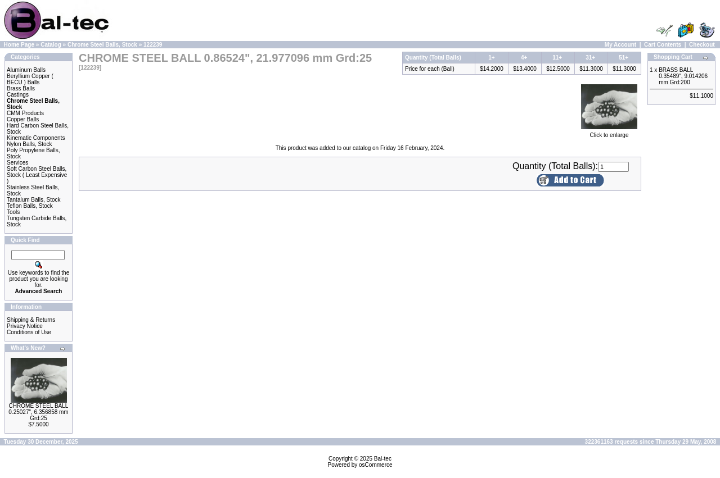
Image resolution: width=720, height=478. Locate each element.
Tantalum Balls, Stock (34, 200)
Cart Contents (662, 45)
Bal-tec (383, 459)
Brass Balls (21, 88)
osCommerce (375, 465)
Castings (18, 95)
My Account (620, 45)
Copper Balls (23, 119)
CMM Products (25, 113)
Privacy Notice (25, 326)
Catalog (50, 45)
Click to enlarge (609, 132)
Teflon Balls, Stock (30, 206)
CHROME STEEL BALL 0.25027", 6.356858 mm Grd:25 (38, 412)
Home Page (19, 45)
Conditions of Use (29, 332)
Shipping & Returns (31, 320)
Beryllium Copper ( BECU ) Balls (30, 79)
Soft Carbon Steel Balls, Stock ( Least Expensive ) (37, 175)
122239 (152, 45)
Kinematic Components (36, 138)
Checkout (702, 45)
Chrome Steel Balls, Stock (102, 45)
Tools (13, 212)
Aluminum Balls (26, 70)
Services (17, 163)
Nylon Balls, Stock (29, 144)
